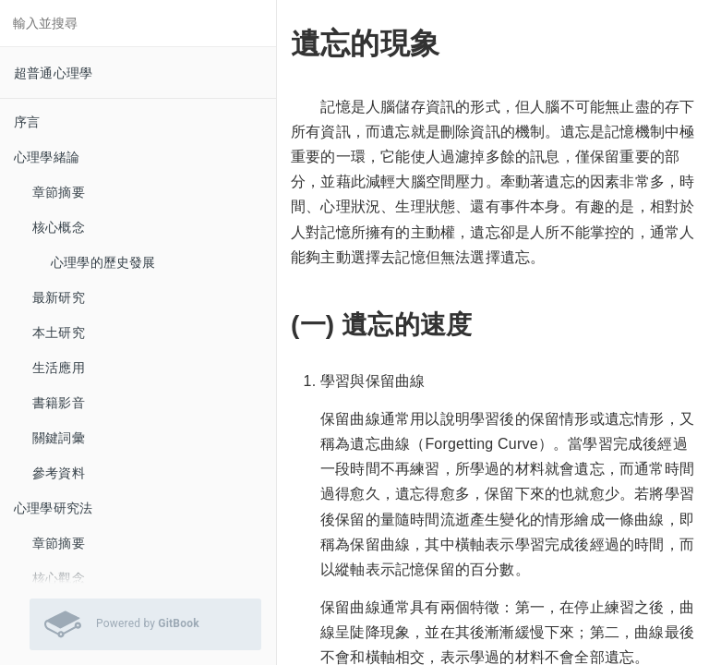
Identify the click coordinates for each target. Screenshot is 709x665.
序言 (27, 122)
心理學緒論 (46, 157)
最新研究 (58, 297)
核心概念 (58, 227)
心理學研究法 (53, 508)
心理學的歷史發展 (103, 262)
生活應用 (58, 367)
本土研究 (58, 332)
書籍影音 (58, 402)
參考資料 (58, 473)
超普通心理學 (53, 73)
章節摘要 (58, 192)
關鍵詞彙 (58, 437)
